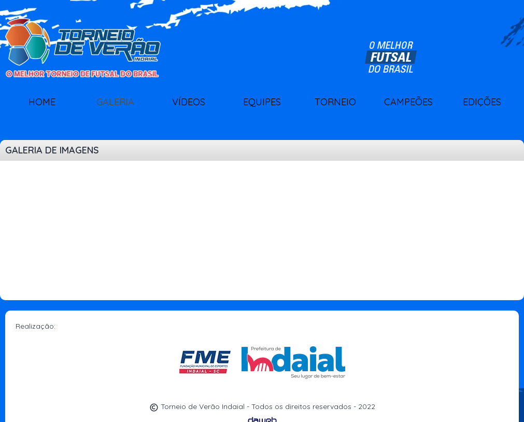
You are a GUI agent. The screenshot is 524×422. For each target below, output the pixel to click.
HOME (42, 102)
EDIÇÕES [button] (482, 102)
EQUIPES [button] (262, 102)
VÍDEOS (188, 102)
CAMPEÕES (408, 102)
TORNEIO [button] (335, 102)
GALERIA (115, 102)
